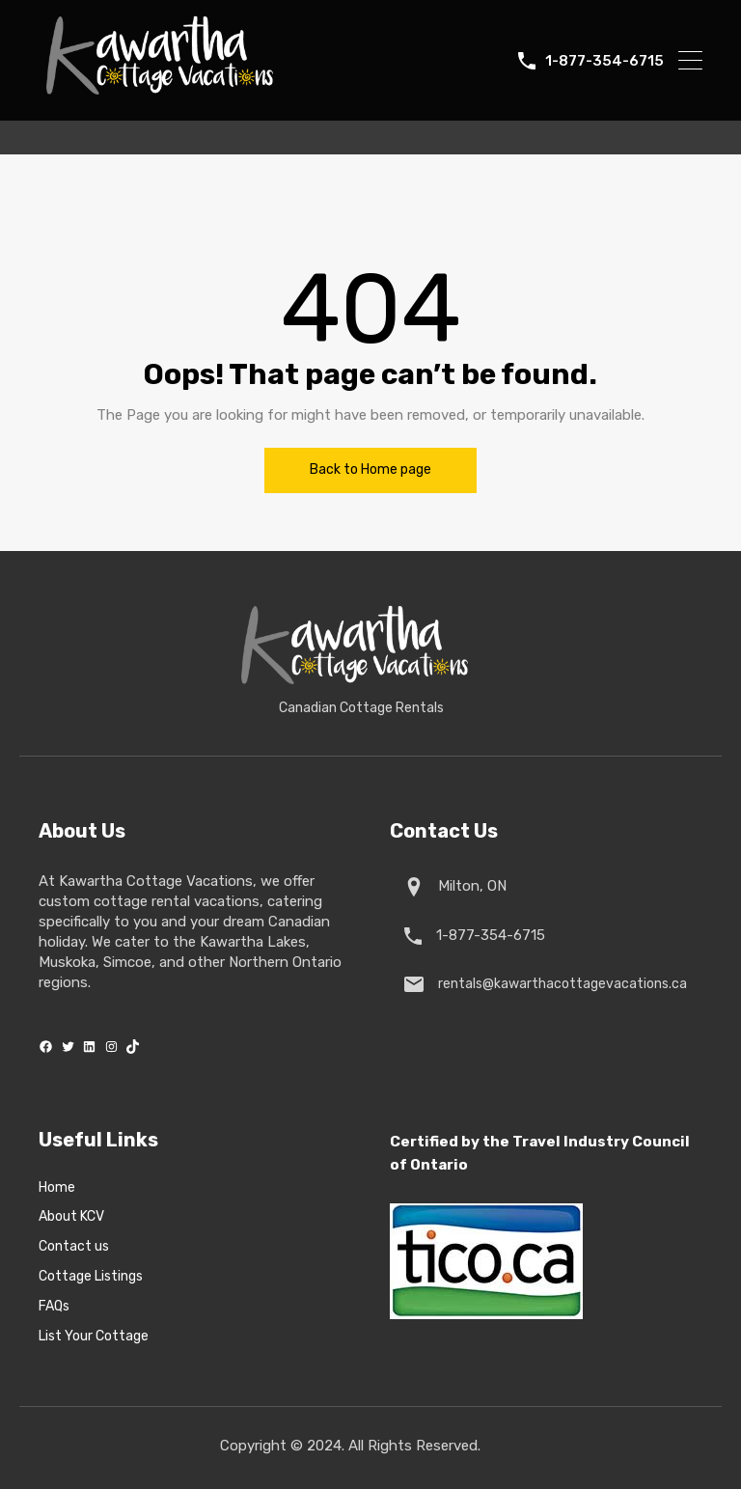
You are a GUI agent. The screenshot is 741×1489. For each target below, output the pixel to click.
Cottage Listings (91, 1276)
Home (57, 1188)
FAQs (54, 1306)
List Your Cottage (94, 1336)
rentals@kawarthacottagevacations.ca (558, 984)
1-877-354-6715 (604, 60)
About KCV (71, 1217)
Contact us (74, 1247)
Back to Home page (370, 469)
